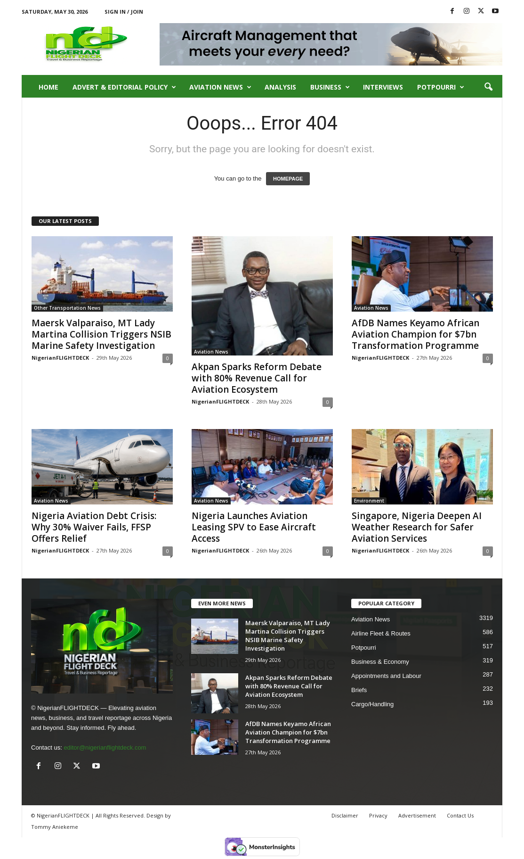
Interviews (383, 87)
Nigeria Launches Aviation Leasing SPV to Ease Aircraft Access (254, 527)
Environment (369, 500)
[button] (488, 87)
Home (48, 87)
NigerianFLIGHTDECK (60, 357)
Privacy (378, 815)
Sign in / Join (124, 11)
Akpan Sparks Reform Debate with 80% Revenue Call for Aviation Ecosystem (257, 378)
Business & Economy (380, 661)
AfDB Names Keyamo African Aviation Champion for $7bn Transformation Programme (415, 334)
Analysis (280, 87)
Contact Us (460, 815)
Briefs (359, 690)
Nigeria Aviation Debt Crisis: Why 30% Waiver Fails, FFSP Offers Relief (94, 527)
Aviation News (220, 87)
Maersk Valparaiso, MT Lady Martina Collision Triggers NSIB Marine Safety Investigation (101, 334)
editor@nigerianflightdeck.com (105, 747)
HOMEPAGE (288, 179)
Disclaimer (344, 815)
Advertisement (417, 815)
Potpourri (440, 87)
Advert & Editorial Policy (124, 87)
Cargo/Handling (372, 704)
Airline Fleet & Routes (381, 633)
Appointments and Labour (386, 675)
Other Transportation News (67, 308)
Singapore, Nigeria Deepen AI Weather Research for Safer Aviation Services (417, 527)
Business (330, 87)
